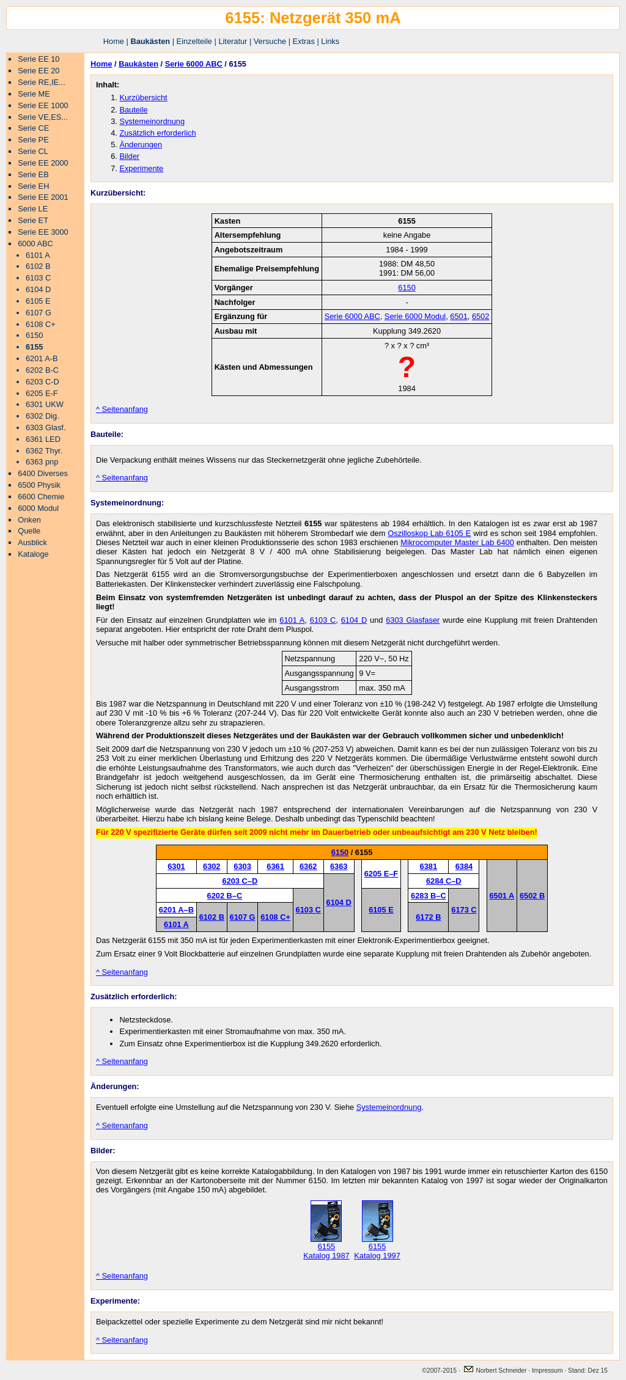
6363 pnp (42, 461)
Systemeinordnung (152, 121)
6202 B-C (42, 370)
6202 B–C (225, 895)
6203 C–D (240, 881)
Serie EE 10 (38, 59)
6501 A (501, 895)
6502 (480, 316)
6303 (242, 866)
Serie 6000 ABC (194, 63)
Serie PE (33, 139)
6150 (34, 335)
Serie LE (33, 208)
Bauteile (133, 109)
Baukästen (150, 41)
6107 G (38, 312)
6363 (338, 866)
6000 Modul (38, 508)
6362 (308, 866)
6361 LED (43, 439)
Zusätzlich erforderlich (157, 133)
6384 (464, 866)
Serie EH (33, 186)
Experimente (141, 168)
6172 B (428, 917)
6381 (428, 866)
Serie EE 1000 (43, 105)
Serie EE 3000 (43, 232)
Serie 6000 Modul (415, 316)
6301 (176, 866)
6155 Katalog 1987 (326, 1247)
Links (330, 41)
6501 (458, 316)
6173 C (463, 909)
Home (113, 41)
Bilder (129, 156)
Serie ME (34, 93)
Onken (29, 519)
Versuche (270, 41)
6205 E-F (42, 393)
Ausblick (32, 542)
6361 (275, 866)
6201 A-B (42, 358)
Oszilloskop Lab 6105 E (429, 533)
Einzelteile (194, 41)
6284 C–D (444, 881)
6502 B (532, 895)
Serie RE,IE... (41, 82)
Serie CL (33, 151)
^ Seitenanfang (122, 409)
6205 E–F (381, 873)
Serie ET (33, 220)
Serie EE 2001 (43, 197)
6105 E (38, 301)
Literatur (232, 41)
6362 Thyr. (44, 450)
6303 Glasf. (45, 427)
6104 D (38, 289)
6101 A (38, 255)
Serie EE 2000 (43, 162)
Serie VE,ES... (43, 117)
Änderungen (140, 144)
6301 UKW (45, 404)
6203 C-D (42, 381)
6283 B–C (428, 895)
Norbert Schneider (494, 1370)
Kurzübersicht (143, 97)
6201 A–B (176, 909)
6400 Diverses (43, 473)
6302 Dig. (42, 415)
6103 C (38, 277)
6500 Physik (39, 485)
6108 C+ (41, 324)
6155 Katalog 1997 (377, 1247)
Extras (304, 41)
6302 (211, 866)
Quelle (29, 530)
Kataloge (33, 554)
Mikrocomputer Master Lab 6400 (457, 542)
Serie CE (33, 128)
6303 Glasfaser (413, 620)
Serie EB (33, 174)
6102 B (38, 266)
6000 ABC (35, 243)
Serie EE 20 (38, 70)
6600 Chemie (41, 496)
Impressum (548, 1370)
